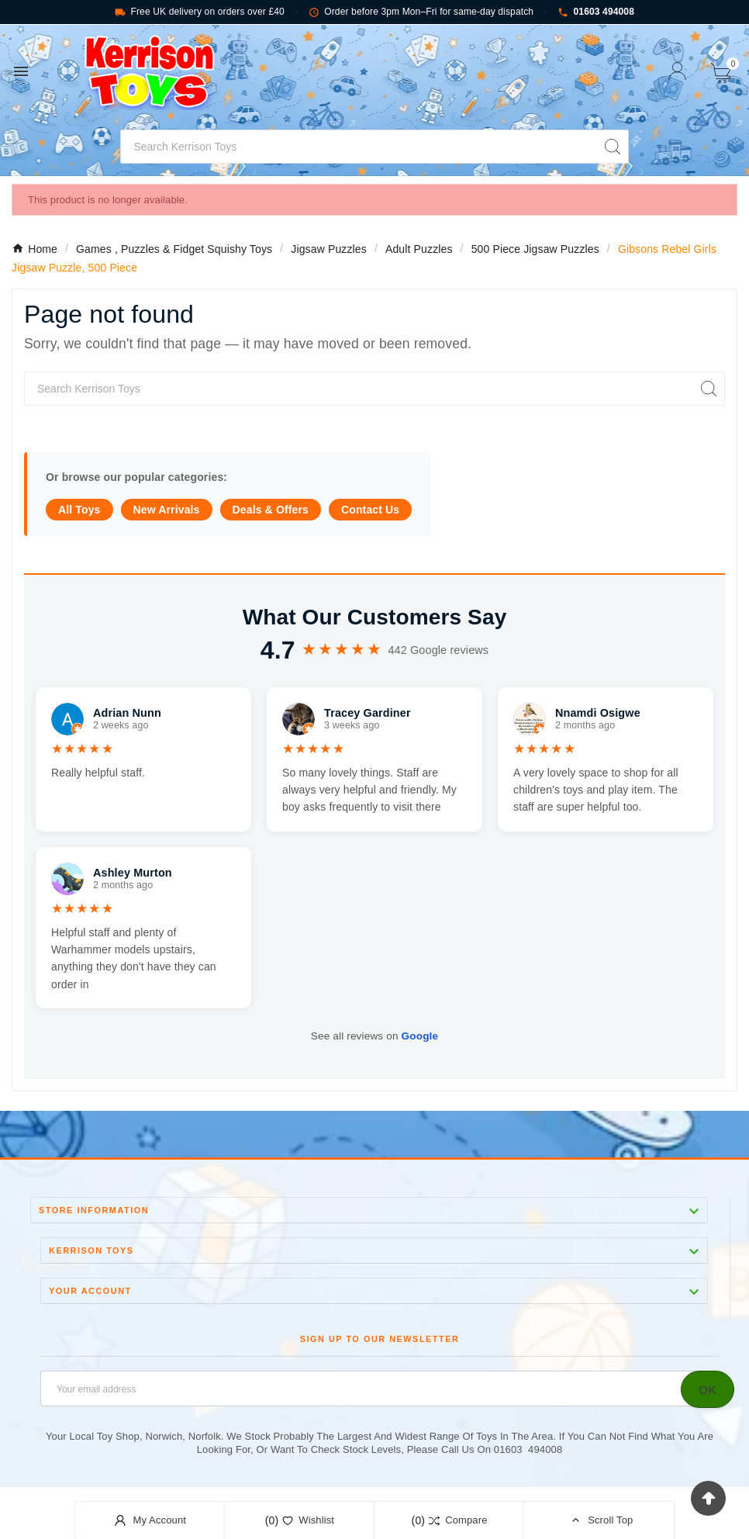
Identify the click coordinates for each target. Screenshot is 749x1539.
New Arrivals (166, 509)
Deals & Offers (271, 509)
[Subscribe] (707, 1389)
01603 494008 (595, 12)
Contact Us (370, 509)
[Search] (358, 146)
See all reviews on (374, 1036)
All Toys (79, 509)
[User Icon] (677, 71)
